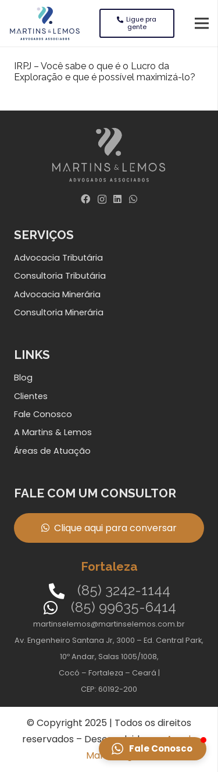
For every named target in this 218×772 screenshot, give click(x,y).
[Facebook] (85, 199)
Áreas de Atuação (52, 451)
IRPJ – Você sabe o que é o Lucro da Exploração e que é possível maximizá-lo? (104, 72)
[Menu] (201, 23)
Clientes (31, 396)
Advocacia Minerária (57, 294)
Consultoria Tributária (60, 276)
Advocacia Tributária (58, 258)
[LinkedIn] (117, 199)
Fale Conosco (43, 414)
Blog (23, 377)
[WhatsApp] (133, 199)
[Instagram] (102, 199)
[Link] (44, 23)
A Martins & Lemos (53, 432)
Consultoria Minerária (58, 312)
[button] (152, 748)
